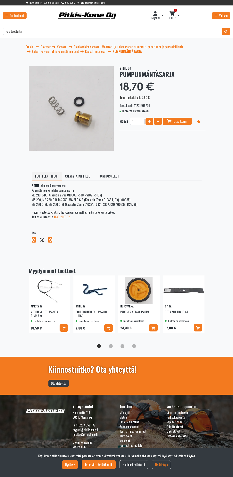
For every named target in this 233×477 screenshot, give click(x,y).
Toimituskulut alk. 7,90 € (135, 97)
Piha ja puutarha (129, 422)
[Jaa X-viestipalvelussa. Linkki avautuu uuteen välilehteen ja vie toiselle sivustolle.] (44, 240)
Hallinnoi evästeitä (134, 464)
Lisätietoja (161, 464)
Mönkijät (125, 412)
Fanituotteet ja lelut (132, 445)
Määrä (124, 121)
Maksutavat (173, 431)
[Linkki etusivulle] (87, 15)
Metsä (123, 417)
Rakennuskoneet (129, 426)
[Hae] (112, 31)
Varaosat (125, 440)
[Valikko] (221, 15)
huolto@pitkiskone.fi (85, 434)
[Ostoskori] (172, 16)
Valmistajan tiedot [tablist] (78, 176)
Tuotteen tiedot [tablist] (47, 176)
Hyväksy (70, 464)
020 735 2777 (72, 2)
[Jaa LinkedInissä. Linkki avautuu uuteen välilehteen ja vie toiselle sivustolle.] (51, 240)
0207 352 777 (87, 425)
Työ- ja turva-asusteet (133, 431)
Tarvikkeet (126, 436)
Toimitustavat (174, 426)
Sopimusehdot (175, 422)
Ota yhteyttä (58, 383)
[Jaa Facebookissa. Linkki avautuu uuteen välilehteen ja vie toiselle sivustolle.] (36, 240)
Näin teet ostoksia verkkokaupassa (177, 415)
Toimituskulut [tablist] (108, 176)
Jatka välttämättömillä (98, 464)
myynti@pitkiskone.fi (95, 2)
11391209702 (62, 217)
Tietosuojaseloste (177, 436)
